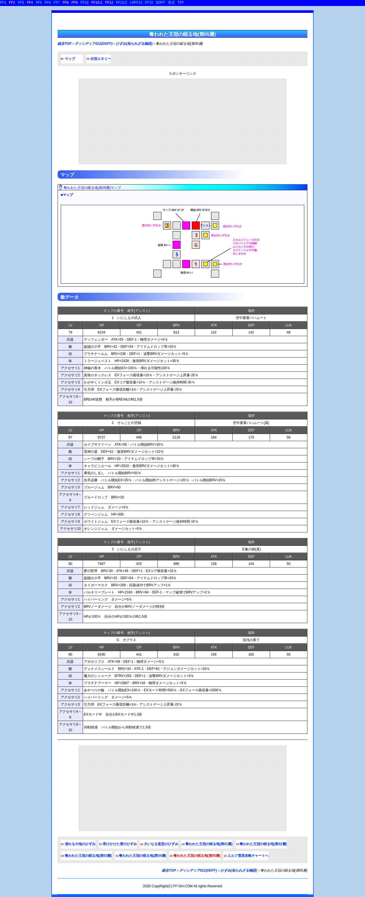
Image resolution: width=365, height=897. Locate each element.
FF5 (39, 3)
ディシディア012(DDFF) (93, 44)
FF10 (84, 3)
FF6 (48, 3)
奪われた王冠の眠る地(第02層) (263, 844)
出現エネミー (100, 59)
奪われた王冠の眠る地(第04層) (142, 856)
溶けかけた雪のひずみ (120, 844)
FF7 (57, 3)
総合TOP (64, 44)
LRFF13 (136, 3)
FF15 (149, 3)
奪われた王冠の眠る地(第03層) (88, 856)
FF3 (21, 3)
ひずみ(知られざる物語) (134, 44)
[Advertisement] (182, 121)
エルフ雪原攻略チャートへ (248, 856)
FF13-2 (121, 3)
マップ (70, 59)
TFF (181, 3)
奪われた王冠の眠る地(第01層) (208, 844)
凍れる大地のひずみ (80, 844)
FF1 (3, 3)
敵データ (69, 297)
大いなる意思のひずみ (161, 844)
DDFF (160, 3)
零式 (171, 3)
